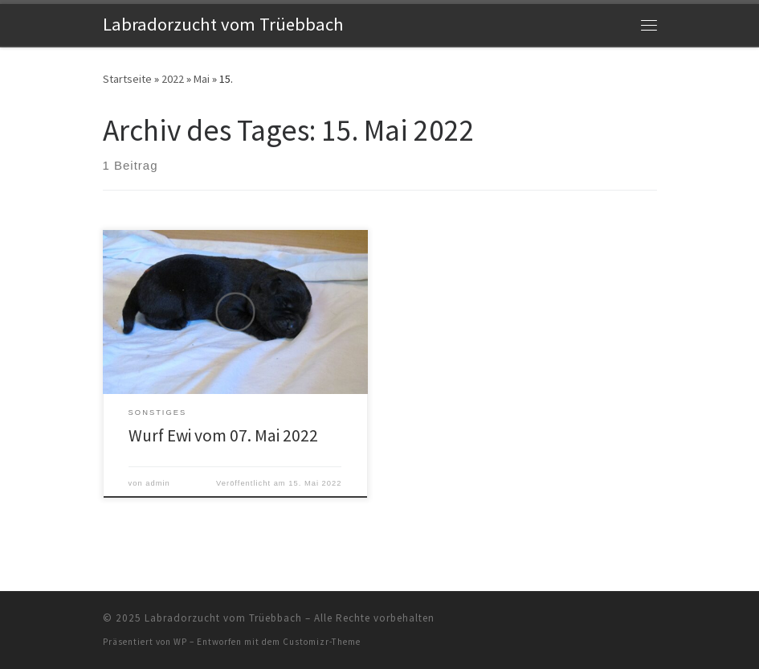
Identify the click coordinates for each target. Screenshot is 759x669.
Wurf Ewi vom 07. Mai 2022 (223, 435)
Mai (202, 79)
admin (157, 483)
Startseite (127, 79)
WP (180, 641)
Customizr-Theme (322, 641)
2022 (172, 79)
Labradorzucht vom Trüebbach (223, 618)
